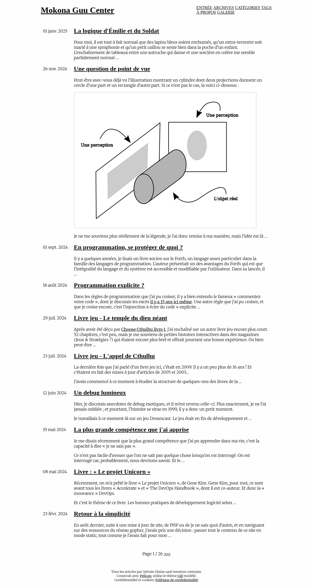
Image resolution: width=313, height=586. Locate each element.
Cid (180, 576)
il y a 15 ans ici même (171, 301)
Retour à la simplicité (102, 513)
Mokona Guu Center (77, 10)
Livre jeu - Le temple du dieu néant (120, 318)
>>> (167, 553)
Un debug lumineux (100, 392)
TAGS (266, 7)
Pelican (145, 576)
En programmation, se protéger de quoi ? (128, 247)
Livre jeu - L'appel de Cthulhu (114, 356)
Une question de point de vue (112, 68)
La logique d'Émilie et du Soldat (116, 30)
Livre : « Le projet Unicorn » (112, 471)
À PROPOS (206, 12)
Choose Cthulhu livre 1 (143, 329)
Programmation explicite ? (109, 285)
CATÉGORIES (247, 7)
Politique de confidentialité (176, 580)
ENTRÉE (204, 7)
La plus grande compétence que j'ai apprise (131, 429)
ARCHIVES (223, 7)
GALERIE (225, 12)
